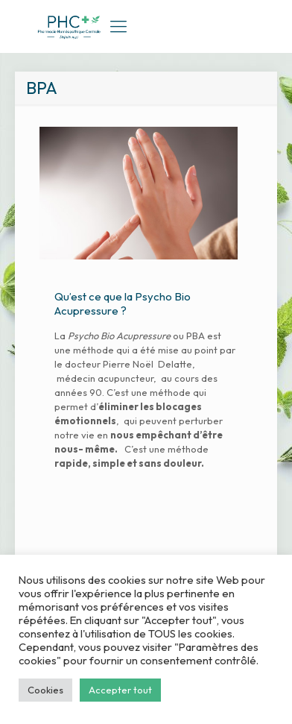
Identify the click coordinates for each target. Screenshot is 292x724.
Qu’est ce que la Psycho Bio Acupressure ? (122, 303)
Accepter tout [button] (120, 690)
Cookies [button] (45, 690)
